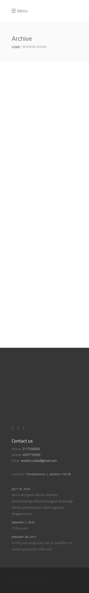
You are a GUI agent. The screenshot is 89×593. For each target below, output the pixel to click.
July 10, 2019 (21, 489)
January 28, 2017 (24, 537)
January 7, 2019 (23, 522)
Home (16, 47)
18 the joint (20, 528)
